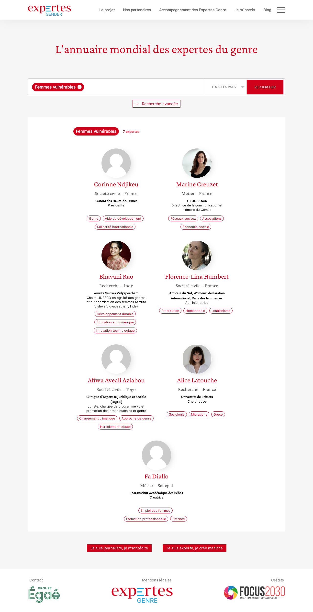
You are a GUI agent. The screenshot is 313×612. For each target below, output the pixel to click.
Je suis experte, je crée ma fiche (194, 548)
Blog (267, 10)
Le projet (107, 10)
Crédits (277, 580)
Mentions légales (157, 580)
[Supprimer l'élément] (80, 87)
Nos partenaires (137, 10)
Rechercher (265, 87)
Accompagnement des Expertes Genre (192, 10)
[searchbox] (136, 87)
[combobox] (117, 87)
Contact (36, 580)
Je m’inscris (245, 10)
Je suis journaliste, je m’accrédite (119, 548)
